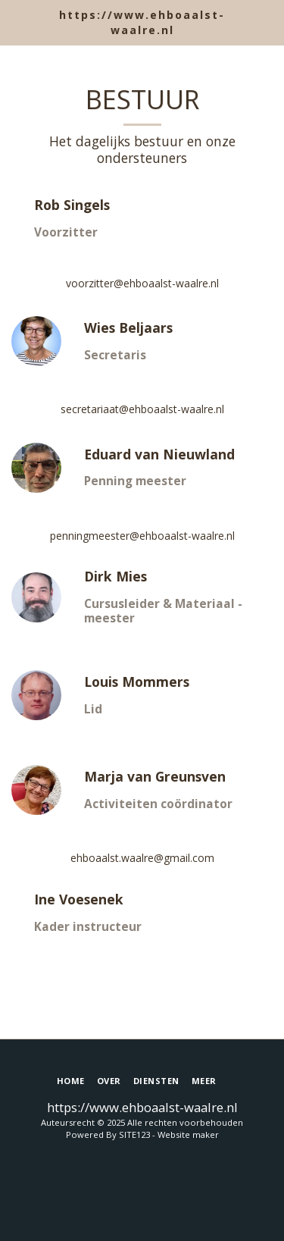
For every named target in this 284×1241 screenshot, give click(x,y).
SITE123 (134, 1134)
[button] (17, 21)
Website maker (188, 1134)
